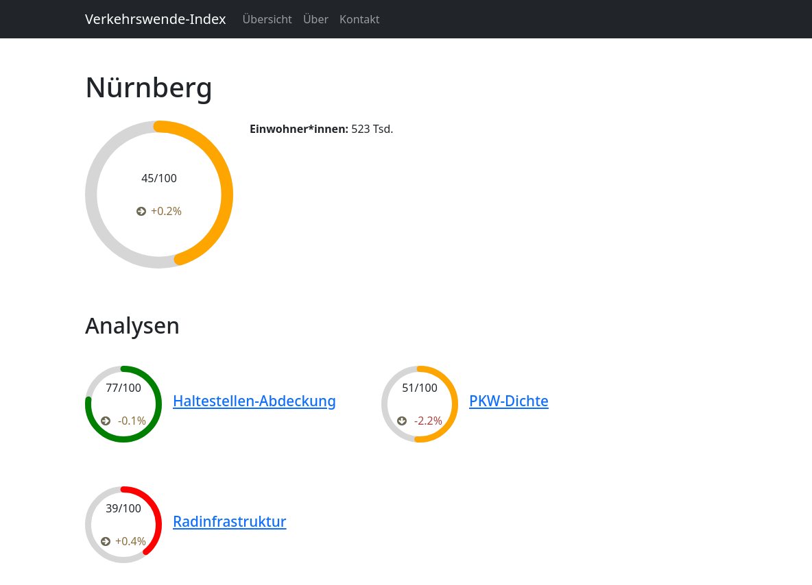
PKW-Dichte (509, 400)
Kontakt (359, 19)
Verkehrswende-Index (155, 19)
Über (316, 19)
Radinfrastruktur (230, 521)
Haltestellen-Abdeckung (254, 400)
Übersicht (267, 19)
